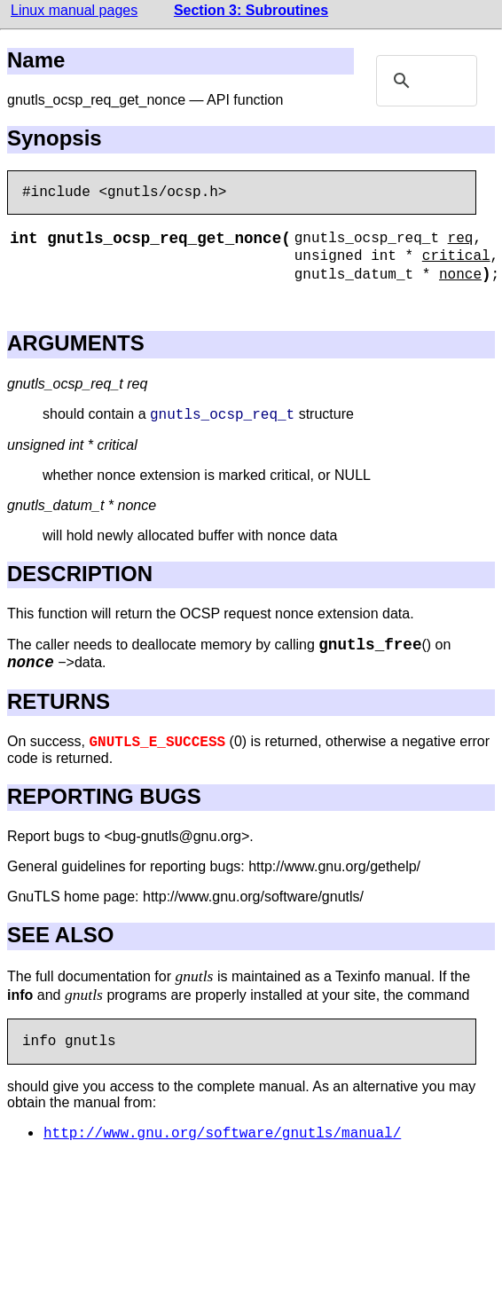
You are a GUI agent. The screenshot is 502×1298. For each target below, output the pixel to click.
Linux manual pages (74, 10)
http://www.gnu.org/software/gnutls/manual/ (222, 1134)
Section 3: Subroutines (251, 10)
